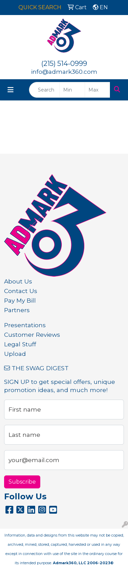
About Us (18, 281)
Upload (15, 353)
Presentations (25, 325)
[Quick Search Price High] (97, 90)
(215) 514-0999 (64, 63)
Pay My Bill (20, 300)
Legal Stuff (20, 344)
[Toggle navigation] (10, 90)
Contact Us (20, 290)
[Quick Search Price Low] (72, 90)
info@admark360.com (64, 71)
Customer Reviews (32, 334)
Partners (17, 310)
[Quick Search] (44, 90)
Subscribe (22, 481)
